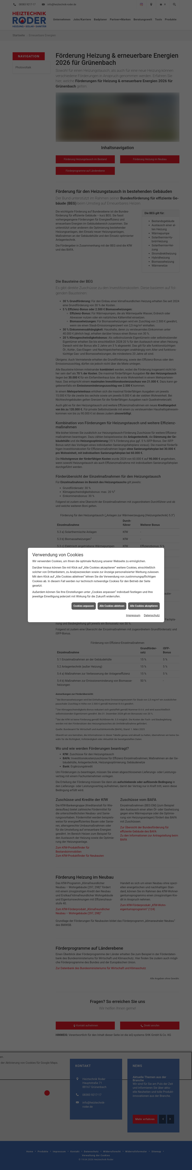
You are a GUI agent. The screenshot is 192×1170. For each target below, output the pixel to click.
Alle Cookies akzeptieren (144, 576)
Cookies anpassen (83, 576)
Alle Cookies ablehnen (112, 576)
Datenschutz (152, 586)
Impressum (133, 586)
